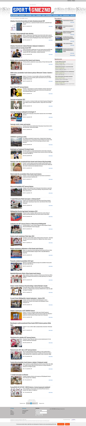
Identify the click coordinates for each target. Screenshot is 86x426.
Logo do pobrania (25, 410)
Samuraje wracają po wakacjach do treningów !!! (23, 112)
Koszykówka (22, 15)
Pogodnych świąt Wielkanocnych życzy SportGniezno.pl (64, 71)
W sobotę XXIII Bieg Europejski (60, 61)
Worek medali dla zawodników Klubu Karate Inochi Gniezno (25, 174)
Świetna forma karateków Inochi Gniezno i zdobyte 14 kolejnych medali (28, 362)
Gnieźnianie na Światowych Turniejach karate (22, 149)
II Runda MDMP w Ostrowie (24, 18)
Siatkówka (38, 15)
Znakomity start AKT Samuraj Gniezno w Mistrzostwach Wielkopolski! (28, 224)
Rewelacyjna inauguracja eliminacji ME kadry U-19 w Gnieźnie (68, 32)
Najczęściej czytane (58, 59)
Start (14, 18)
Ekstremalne (49, 15)
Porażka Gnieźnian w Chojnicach (68, 20)
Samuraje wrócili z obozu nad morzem (20, 124)
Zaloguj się (73, 0)
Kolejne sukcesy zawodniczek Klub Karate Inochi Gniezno (25, 60)
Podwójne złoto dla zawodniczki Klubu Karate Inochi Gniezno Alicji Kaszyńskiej (30, 162)
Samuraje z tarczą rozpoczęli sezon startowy (21, 33)
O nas (11, 410)
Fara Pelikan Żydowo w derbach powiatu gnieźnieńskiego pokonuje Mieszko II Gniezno (68, 38)
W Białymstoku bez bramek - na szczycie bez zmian (64, 66)
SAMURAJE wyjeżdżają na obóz (18, 137)
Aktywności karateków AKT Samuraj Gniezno (21, 186)
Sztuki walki (55, 15)
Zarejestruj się (69, 0)
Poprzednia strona (22, 403)
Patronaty (12, 414)
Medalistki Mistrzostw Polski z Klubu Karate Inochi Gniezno (25, 273)
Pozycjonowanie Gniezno (66, 419)
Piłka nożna (15, 15)
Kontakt (23, 413)
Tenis (61, 15)
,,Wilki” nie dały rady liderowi (67, 43)
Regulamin (12, 413)
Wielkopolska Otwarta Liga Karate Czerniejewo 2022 (23, 211)
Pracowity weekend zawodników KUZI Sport (21, 261)
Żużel (34, 15)
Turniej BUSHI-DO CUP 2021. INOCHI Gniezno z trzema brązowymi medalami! (30, 387)
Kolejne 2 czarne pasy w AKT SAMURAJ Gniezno (22, 311)
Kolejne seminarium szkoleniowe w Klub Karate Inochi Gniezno (26, 249)
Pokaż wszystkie (72, 55)
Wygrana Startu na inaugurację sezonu (68, 26)
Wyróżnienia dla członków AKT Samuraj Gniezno (22, 337)
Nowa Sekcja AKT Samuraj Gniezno (19, 87)
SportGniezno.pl (20, 419)
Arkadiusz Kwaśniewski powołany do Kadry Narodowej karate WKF (27, 21)
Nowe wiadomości (58, 18)
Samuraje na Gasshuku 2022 (17, 99)
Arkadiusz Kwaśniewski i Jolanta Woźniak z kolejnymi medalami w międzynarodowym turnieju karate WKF (27, 47)
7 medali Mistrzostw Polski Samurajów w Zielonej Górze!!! (25, 199)
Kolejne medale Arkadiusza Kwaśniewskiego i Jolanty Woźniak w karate (28, 286)
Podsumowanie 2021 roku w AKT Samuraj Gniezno (23, 350)
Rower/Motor (66, 15)
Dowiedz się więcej (61, 424)
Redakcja (12, 411)
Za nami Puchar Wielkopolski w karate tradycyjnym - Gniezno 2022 (27, 298)
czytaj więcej (50, 26)
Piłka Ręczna (28, 15)
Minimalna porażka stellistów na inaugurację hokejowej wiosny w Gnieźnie (68, 50)
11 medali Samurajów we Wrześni (19, 375)
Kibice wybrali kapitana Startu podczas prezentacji (64, 76)
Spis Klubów (24, 411)
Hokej (43, 15)
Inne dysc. (73, 15)
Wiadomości (17, 18)
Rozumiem (67, 424)
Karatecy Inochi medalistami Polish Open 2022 (22, 236)
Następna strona (41, 403)
